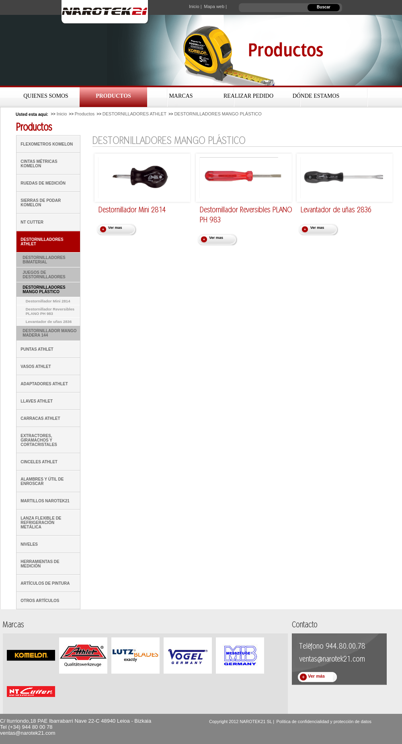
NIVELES (29, 544)
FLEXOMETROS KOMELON (47, 144)
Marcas (181, 96)
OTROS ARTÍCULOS (40, 600)
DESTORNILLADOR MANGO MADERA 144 (49, 333)
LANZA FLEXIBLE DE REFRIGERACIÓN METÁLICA (41, 522)
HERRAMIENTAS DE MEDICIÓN (40, 563)
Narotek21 (106, 11)
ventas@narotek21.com (27, 733)
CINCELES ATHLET (39, 462)
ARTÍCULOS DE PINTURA (45, 583)
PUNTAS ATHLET (37, 349)
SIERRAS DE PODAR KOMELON (41, 202)
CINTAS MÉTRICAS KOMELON (39, 163)
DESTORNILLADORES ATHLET (134, 113)
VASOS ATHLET (36, 366)
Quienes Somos (45, 96)
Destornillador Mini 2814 (48, 301)
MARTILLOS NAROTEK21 (45, 501)
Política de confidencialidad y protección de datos (323, 721)
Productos (113, 96)
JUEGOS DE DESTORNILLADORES (44, 274)
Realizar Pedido (248, 96)
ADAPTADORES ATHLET (44, 384)
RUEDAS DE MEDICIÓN (43, 183)
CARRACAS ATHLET (40, 418)
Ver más (316, 676)
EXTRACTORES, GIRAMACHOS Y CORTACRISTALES (39, 440)
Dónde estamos (316, 96)
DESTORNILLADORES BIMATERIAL (44, 259)
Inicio (62, 113)
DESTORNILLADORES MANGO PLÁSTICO (217, 113)
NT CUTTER (32, 222)
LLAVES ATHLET (37, 401)
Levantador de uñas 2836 (49, 321)
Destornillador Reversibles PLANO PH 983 (50, 311)
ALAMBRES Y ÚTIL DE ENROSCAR (42, 481)
